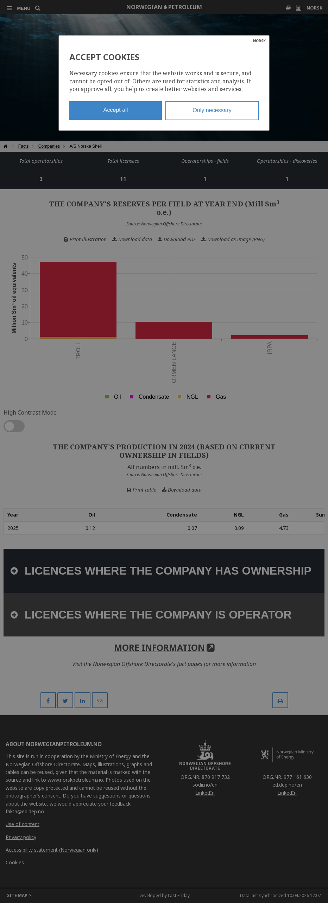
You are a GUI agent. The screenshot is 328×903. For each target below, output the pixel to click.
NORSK (259, 40)
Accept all (115, 110)
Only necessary (212, 110)
